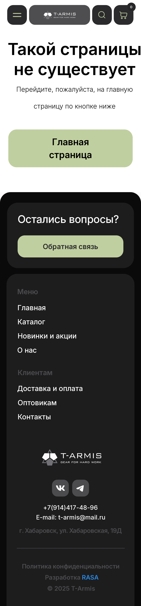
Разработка (72, 577)
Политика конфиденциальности (71, 566)
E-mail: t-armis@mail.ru (70, 517)
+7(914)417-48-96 (70, 507)
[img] (59, 15)
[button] (17, 15)
